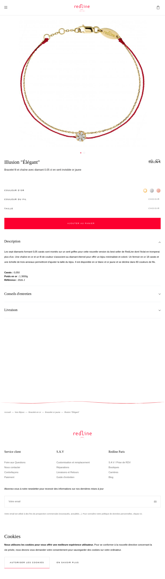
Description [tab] (12, 241)
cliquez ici (137, 514)
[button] (82, 199)
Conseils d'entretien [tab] (17, 294)
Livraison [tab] (10, 310)
